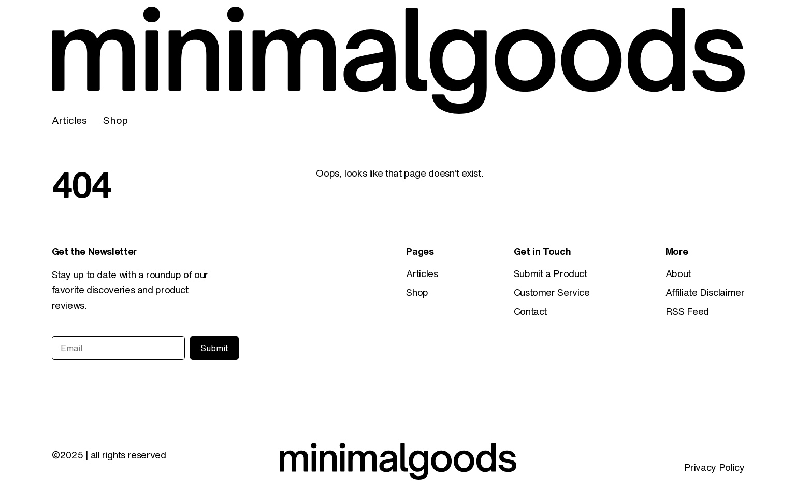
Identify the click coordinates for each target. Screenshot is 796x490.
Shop (115, 120)
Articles (69, 120)
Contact (530, 311)
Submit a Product (550, 273)
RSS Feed (687, 311)
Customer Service (552, 292)
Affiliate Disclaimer (705, 292)
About (678, 273)
